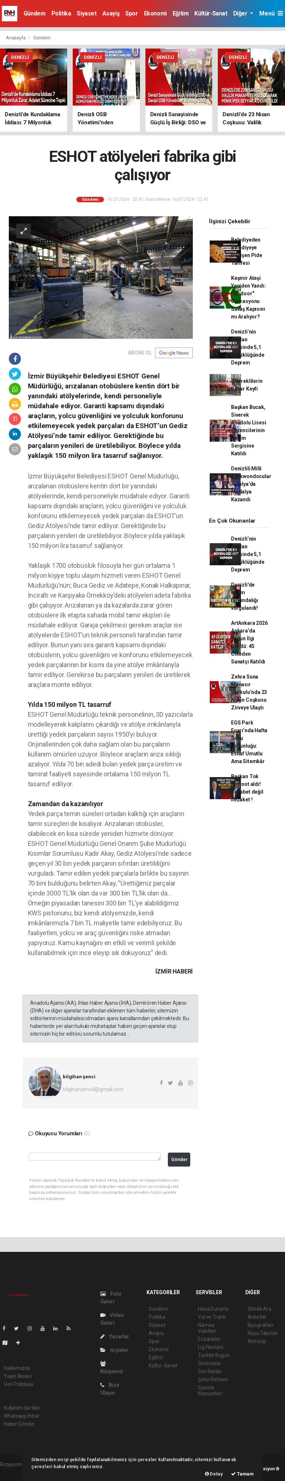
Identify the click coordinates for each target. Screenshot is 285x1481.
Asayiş (111, 13)
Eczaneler (209, 1339)
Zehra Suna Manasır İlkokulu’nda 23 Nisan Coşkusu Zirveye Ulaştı (249, 692)
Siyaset (86, 13)
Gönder (179, 1159)
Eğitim (181, 13)
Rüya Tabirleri (263, 1333)
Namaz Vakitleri (207, 1328)
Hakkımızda (17, 1368)
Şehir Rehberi (213, 1379)
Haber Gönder (19, 1424)
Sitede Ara (259, 1309)
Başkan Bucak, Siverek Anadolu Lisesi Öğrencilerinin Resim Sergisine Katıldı (248, 430)
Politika (61, 13)
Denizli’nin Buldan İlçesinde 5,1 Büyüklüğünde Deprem (247, 347)
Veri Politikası (18, 1384)
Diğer (241, 13)
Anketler (257, 1317)
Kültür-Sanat (210, 13)
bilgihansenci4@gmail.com (93, 1089)
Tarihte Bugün (214, 1355)
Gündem (35, 13)
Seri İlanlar (210, 1371)
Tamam (242, 1474)
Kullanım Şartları (22, 1408)
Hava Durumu (213, 1309)
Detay (214, 1474)
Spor (131, 13)
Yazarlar (114, 1336)
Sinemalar (209, 1363)
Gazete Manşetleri (210, 1390)
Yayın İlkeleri (18, 1376)
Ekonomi (155, 13)
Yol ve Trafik (212, 1317)
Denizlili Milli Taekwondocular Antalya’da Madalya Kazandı (251, 484)
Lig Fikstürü (210, 1347)
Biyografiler (261, 1325)
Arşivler (114, 1350)
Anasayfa (16, 37)
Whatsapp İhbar (21, 1416)
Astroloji (257, 1341)
